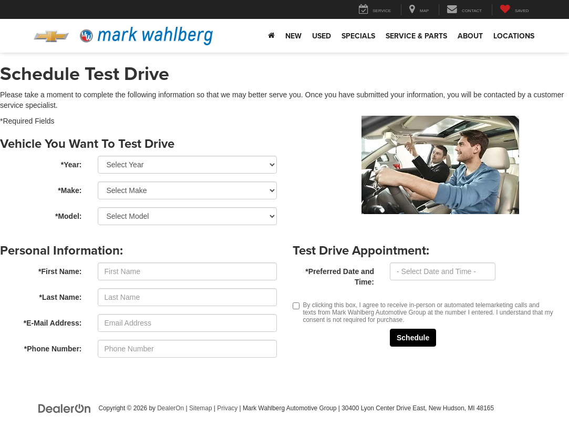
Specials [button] (358, 36)
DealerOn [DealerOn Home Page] (170, 408)
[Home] (271, 36)
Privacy (227, 408)
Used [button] (321, 36)
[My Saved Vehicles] (514, 9)
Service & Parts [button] (416, 36)
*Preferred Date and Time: (339, 276)
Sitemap (200, 408)
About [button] (470, 36)
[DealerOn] (64, 407)
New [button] (293, 36)
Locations (513, 36)
